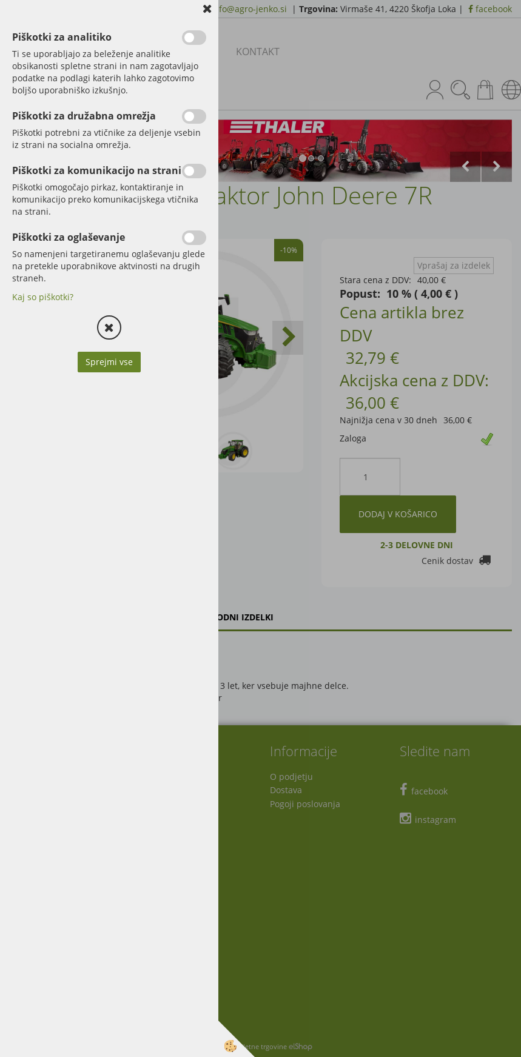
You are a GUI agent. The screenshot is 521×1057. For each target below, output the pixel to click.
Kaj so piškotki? (42, 297)
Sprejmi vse (109, 361)
